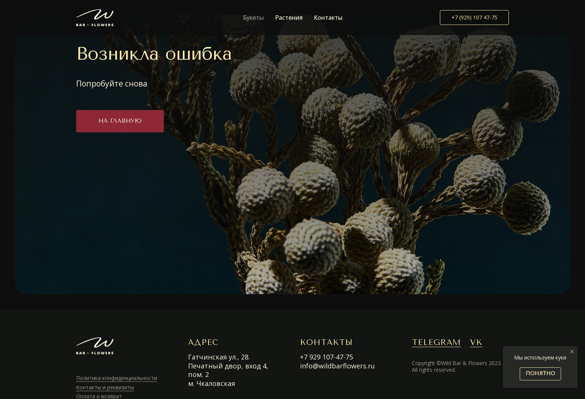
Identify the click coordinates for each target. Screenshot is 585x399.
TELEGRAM (436, 342)
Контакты (328, 17)
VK (476, 342)
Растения (289, 17)
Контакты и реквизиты (105, 387)
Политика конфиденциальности (116, 377)
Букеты (253, 17)
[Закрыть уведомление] (572, 351)
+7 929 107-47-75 (326, 356)
